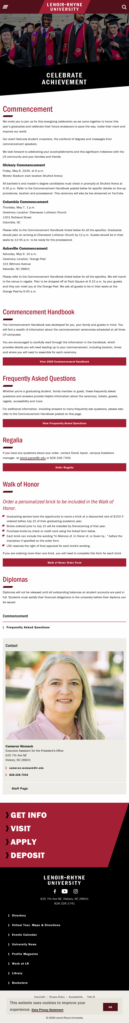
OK (110, 1007)
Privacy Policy (57, 997)
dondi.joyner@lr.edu (33, 458)
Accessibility (76, 997)
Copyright (39, 997)
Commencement (15, 615)
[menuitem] (64, 815)
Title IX (91, 997)
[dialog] (64, 1006)
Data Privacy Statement (47, 1010)
